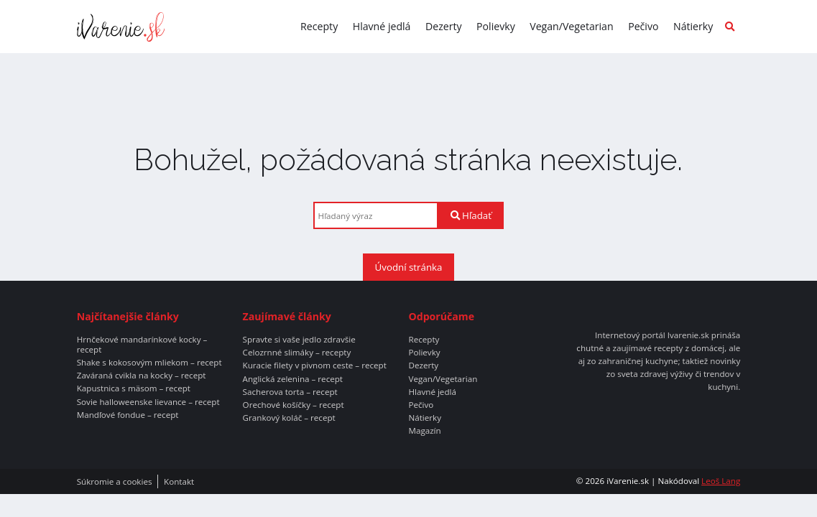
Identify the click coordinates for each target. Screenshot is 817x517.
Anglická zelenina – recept (293, 379)
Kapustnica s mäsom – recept (133, 388)
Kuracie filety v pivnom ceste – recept (315, 365)
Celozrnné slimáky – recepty (297, 353)
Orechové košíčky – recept (293, 405)
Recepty (319, 26)
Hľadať (471, 215)
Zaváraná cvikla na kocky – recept (141, 376)
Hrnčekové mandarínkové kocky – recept (142, 345)
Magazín (424, 431)
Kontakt (179, 482)
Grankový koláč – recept (289, 418)
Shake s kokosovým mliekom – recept (149, 363)
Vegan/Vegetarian (571, 26)
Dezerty (443, 26)
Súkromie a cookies (114, 482)
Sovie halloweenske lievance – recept (148, 402)
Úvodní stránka (409, 267)
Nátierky (693, 26)
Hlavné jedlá (382, 26)
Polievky (495, 26)
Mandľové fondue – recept (128, 415)
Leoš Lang (720, 480)
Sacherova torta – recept (290, 392)
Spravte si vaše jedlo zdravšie (299, 340)
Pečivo (643, 26)
